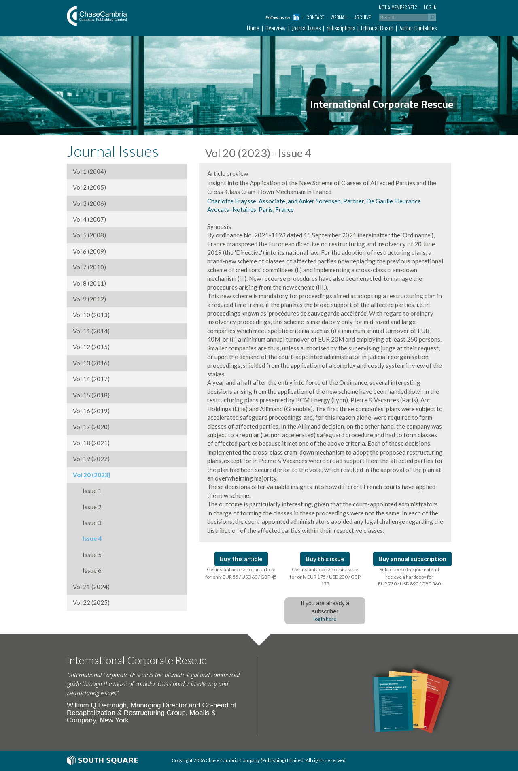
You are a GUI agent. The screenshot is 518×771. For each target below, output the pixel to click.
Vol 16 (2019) (91, 410)
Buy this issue (325, 558)
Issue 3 (87, 522)
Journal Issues (306, 27)
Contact (315, 17)
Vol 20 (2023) (91, 474)
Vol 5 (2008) (89, 235)
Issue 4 (87, 538)
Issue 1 (87, 490)
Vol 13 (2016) (91, 363)
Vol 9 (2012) (89, 299)
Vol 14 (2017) (91, 378)
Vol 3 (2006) (89, 203)
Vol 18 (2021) (91, 442)
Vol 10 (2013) (91, 314)
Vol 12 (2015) (91, 346)
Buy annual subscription (412, 558)
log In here (325, 619)
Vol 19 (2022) (91, 458)
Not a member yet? (398, 7)
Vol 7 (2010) (89, 267)
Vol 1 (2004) (89, 171)
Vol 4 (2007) (89, 219)
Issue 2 (87, 506)
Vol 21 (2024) (91, 586)
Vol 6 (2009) (89, 251)
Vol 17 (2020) (91, 426)
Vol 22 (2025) (91, 602)
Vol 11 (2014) (91, 331)
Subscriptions (341, 27)
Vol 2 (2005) (89, 187)
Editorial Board (377, 27)
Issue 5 (87, 554)
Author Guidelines (418, 27)
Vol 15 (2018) (91, 395)
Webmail (339, 17)
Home (253, 27)
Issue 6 (87, 570)
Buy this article (241, 558)
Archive (362, 17)
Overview (275, 27)
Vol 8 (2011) (89, 283)
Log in (430, 7)
